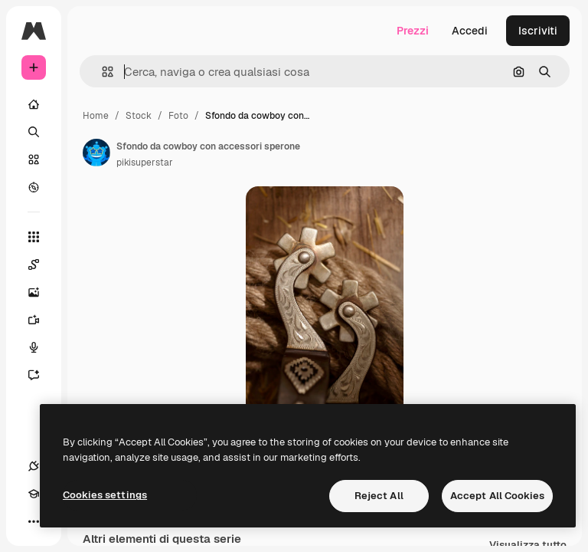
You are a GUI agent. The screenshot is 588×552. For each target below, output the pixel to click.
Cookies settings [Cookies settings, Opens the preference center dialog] (105, 494)
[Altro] (33, 521)
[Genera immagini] (41, 292)
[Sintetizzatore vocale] (41, 347)
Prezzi (413, 31)
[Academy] (33, 493)
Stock (139, 116)
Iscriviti (537, 31)
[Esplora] (33, 187)
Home (96, 116)
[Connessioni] (33, 466)
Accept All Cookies (497, 495)
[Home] (33, 104)
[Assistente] (41, 375)
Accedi (470, 31)
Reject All (378, 495)
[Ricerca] (33, 132)
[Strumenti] (33, 237)
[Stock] (33, 159)
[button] (101, 71)
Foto (178, 116)
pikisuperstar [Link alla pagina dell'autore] (144, 162)
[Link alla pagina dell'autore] (96, 152)
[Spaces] (41, 264)
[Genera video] (41, 319)
